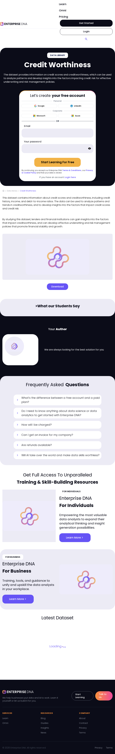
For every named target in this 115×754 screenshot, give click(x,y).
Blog (43, 718)
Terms (82, 732)
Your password (32, 141)
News (43, 732)
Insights (45, 727)
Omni (62, 10)
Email (27, 126)
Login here (70, 177)
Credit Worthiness (28, 191)
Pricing (63, 17)
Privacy (83, 727)
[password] (57, 148)
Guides (44, 723)
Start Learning (80, 696)
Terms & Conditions (71, 170)
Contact (83, 723)
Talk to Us (102, 696)
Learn (62, 4)
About (82, 718)
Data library (12, 191)
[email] (57, 133)
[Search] (86, 39)
